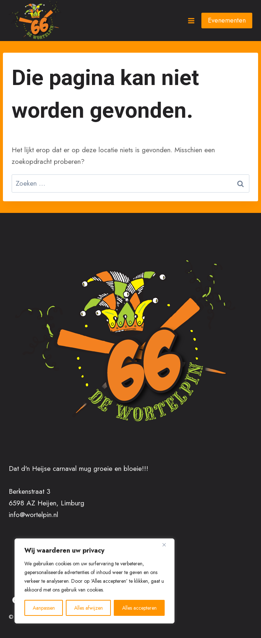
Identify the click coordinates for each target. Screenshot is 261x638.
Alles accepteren (139, 607)
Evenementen (227, 20)
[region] (94, 580)
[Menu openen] (191, 20)
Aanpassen (44, 607)
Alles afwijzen (88, 607)
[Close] (166, 544)
